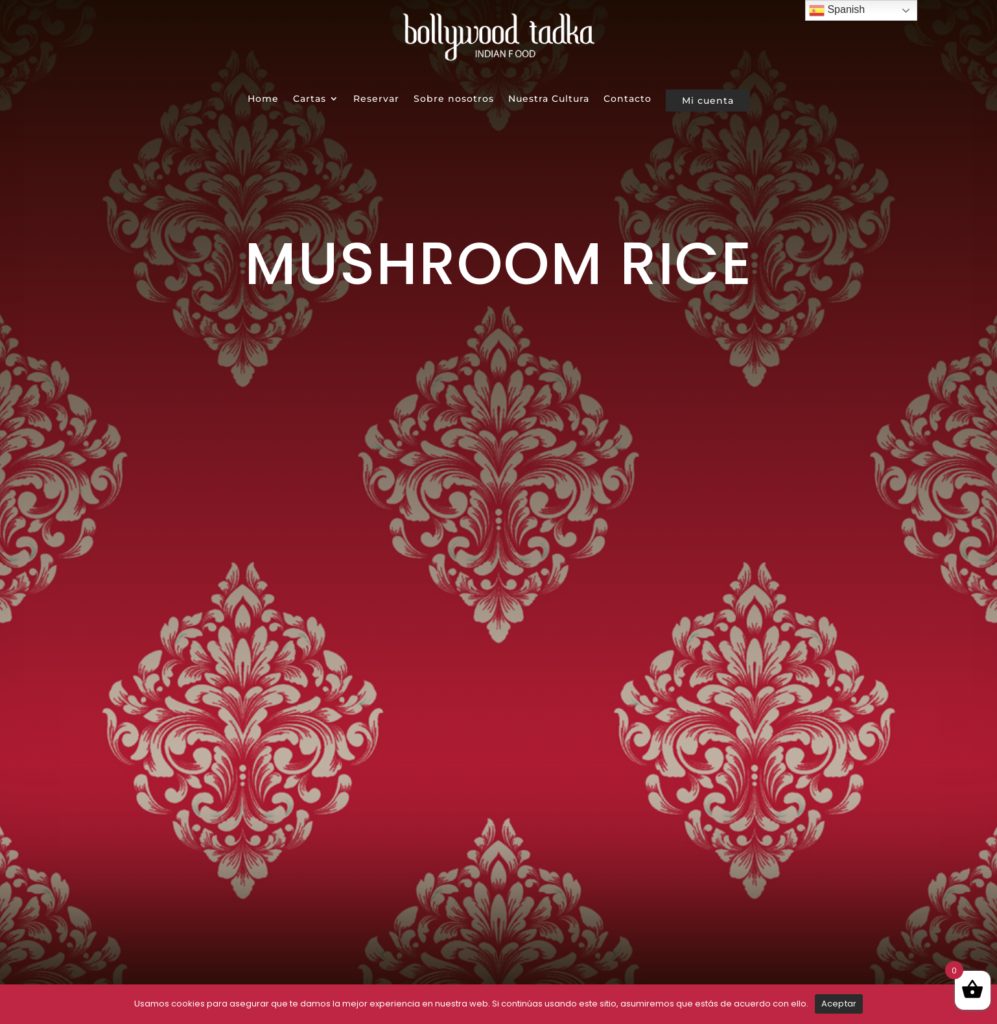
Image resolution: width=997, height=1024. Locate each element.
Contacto (627, 98)
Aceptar (839, 1003)
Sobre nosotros (454, 98)
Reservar (376, 98)
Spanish (837, 10)
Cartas (309, 98)
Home (263, 98)
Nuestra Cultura (548, 98)
